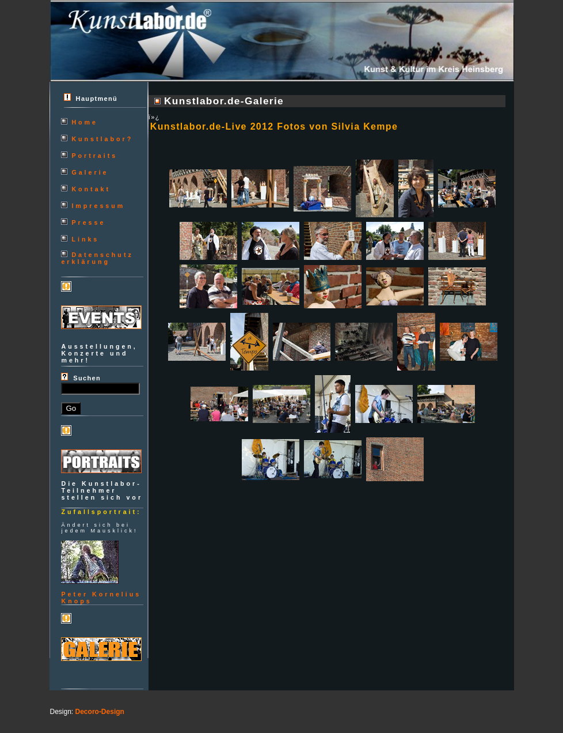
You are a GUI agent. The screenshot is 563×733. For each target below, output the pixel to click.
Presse (88, 222)
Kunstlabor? (102, 138)
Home (84, 122)
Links (85, 239)
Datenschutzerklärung (97, 258)
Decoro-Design (99, 712)
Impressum (98, 205)
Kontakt (91, 189)
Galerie (89, 172)
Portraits (94, 155)
